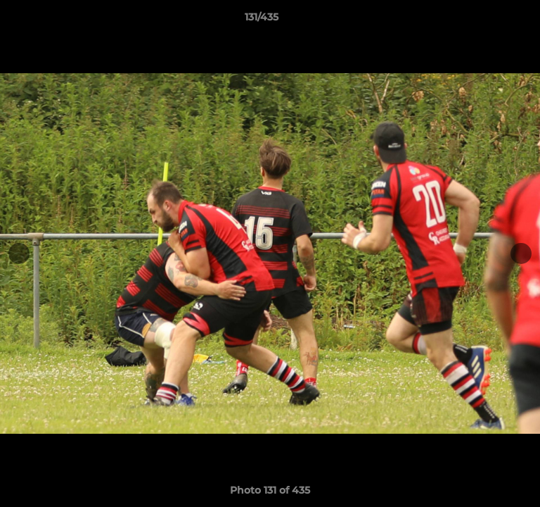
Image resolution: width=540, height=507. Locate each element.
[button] (489, 20)
